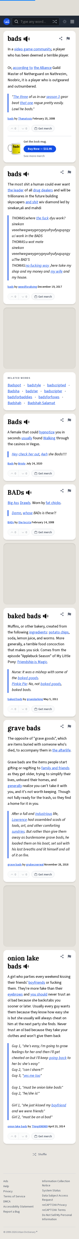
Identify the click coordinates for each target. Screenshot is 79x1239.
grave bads (15, 865)
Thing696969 (40, 1126)
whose (28, 513)
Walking (49, 438)
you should (38, 994)
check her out (29, 454)
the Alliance (43, 67)
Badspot (14, 385)
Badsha (13, 391)
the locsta (24, 522)
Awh (44, 454)
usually (26, 438)
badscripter (53, 391)
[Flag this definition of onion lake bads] (69, 956)
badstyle (34, 385)
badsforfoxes (49, 397)
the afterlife (61, 750)
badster (32, 391)
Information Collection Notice (56, 1183)
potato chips (59, 632)
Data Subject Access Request (55, 1198)
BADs (11, 522)
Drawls (25, 502)
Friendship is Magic (32, 662)
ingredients (38, 632)
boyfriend (58, 1105)
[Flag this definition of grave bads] (69, 726)
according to (23, 67)
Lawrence (19, 819)
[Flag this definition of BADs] (69, 490)
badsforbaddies (20, 397)
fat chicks (53, 502)
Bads (11, 464)
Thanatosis (25, 119)
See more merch (34, 156)
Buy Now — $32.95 (40, 149)
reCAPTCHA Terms (54, 1210)
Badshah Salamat (41, 403)
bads (11, 119)
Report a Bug (11, 1212)
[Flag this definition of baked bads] (69, 614)
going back (58, 1057)
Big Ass (13, 502)
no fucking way (37, 265)
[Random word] (54, 21)
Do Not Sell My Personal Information (57, 1217)
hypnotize (47, 432)
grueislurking (35, 699)
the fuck (42, 218)
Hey (15, 454)
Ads (5, 1181)
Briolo (21, 464)
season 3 (53, 96)
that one (26, 103)
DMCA (7, 1201)
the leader (16, 190)
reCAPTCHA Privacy (54, 1205)
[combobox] (36, 21)
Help (6, 1186)
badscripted (56, 385)
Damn (16, 513)
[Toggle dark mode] (64, 21)
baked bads (15, 699)
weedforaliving (27, 287)
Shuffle (39, 1154)
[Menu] (72, 21)
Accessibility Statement (18, 1207)
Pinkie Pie (19, 684)
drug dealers (43, 190)
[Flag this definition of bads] (68, 38)
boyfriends (36, 982)
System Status (51, 1190)
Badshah (14, 403)
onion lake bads (17, 1126)
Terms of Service (14, 1196)
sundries (18, 831)
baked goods (28, 678)
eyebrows (15, 994)
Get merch (43, 128)
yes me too (32, 1075)
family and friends (55, 768)
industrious (43, 813)
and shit (31, 202)
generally (15, 785)
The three (20, 96)
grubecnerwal (35, 865)
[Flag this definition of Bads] (69, 420)
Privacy (8, 1191)
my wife (57, 271)
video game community (32, 49)
